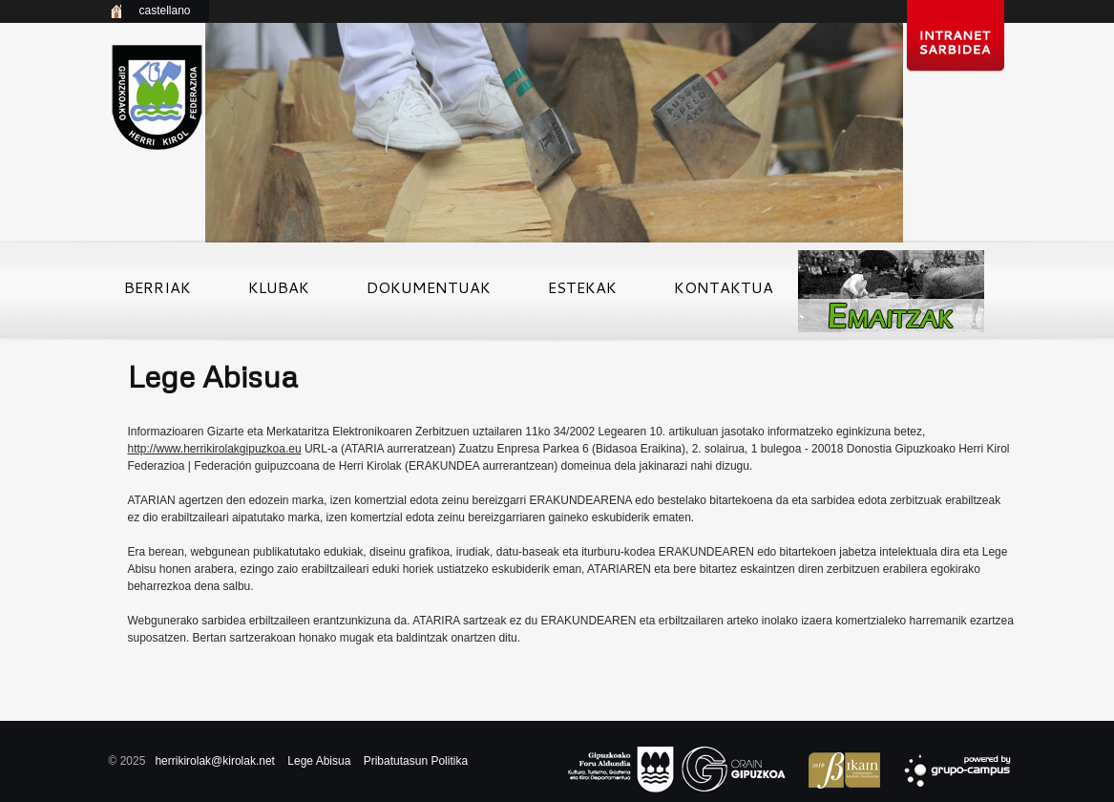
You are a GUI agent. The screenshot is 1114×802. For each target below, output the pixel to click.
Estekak (582, 293)
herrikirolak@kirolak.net (215, 761)
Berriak (157, 293)
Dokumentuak (429, 293)
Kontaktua (723, 293)
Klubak (278, 293)
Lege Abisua (318, 761)
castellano (164, 10)
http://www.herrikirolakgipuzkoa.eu (215, 448)
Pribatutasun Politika (416, 761)
